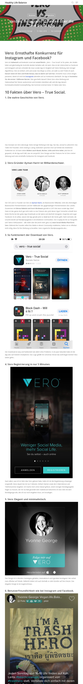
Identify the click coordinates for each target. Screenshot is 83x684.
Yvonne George (27, 31)
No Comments (56, 31)
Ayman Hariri (37, 203)
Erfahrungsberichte (46, 15)
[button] (77, 2)
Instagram (30, 76)
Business (32, 15)
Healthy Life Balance (16, 2)
